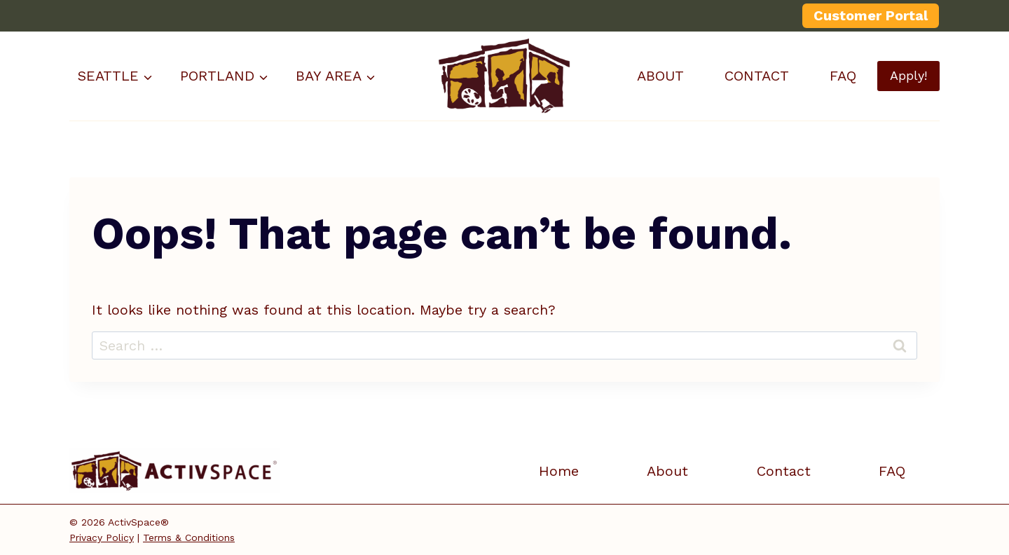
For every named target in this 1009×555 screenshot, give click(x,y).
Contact (784, 471)
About (667, 471)
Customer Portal (871, 15)
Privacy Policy (101, 537)
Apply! (908, 75)
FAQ (843, 75)
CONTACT (757, 75)
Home (559, 471)
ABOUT (660, 75)
